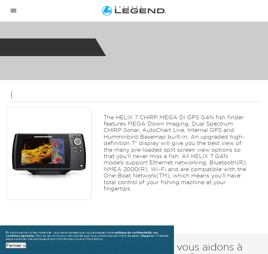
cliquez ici (147, 235)
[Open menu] (13, 11)
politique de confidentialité (133, 232)
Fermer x (15, 245)
